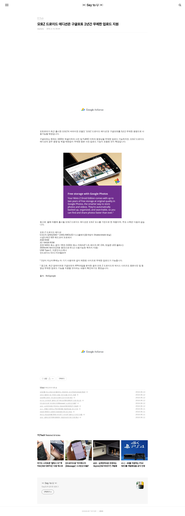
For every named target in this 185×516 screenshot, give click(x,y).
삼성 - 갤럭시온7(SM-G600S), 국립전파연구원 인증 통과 (59, 417)
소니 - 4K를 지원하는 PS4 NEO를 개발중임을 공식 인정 (59, 409)
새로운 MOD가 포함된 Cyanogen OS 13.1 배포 (56, 412)
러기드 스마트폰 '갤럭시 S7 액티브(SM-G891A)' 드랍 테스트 (60, 400)
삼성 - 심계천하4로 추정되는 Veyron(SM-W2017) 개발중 (59, 406)
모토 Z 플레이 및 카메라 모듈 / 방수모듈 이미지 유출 (58, 395)
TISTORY (93, 511)
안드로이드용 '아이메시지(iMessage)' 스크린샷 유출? (58, 403)
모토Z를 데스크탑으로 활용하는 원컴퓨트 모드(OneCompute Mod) (62, 392)
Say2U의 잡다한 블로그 (50, 487)
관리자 (101, 511)
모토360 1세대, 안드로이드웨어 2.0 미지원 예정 (56, 398)
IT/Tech (42, 388)
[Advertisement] (92, 67)
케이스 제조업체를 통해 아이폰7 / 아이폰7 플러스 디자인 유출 (61, 414)
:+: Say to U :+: (92, 5)
